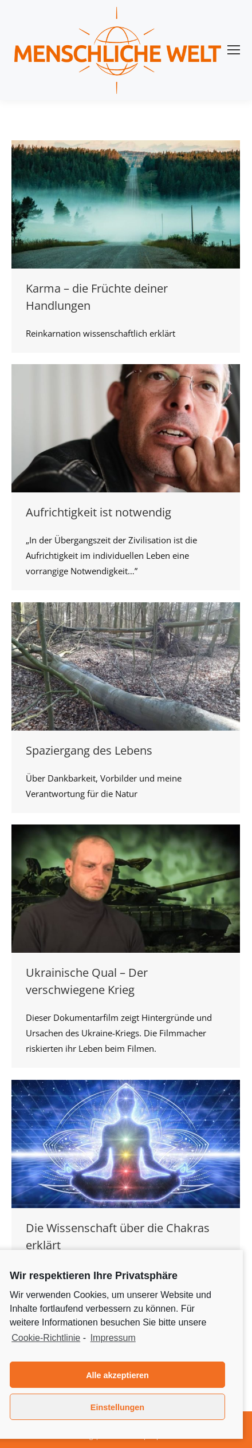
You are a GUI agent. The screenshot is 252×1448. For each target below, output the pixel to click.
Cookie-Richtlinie (45, 1338)
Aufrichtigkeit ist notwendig (98, 512)
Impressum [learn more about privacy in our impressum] (113, 1338)
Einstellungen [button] (117, 1407)
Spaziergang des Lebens (89, 750)
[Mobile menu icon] (234, 50)
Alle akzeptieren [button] (117, 1375)
